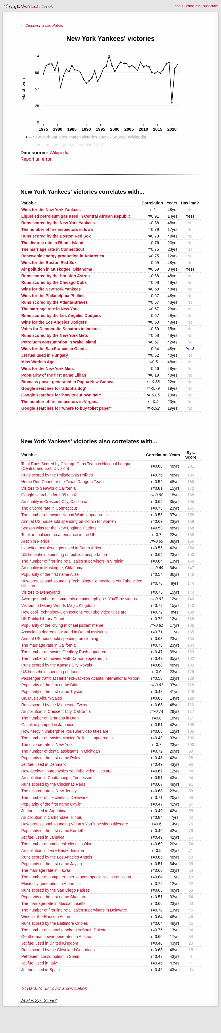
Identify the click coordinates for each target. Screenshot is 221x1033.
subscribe (210, 6)
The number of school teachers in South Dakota (64, 930)
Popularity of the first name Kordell (52, 830)
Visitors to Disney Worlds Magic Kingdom (58, 605)
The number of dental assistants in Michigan (60, 751)
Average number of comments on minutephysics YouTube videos (79, 599)
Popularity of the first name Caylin (51, 804)
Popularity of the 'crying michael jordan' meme (62, 625)
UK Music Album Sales (41, 698)
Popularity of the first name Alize (50, 574)
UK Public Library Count (42, 618)
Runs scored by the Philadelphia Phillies (57, 475)
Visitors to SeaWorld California (48, 488)
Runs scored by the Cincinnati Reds (53, 784)
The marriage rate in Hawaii (46, 870)
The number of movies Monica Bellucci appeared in (67, 738)
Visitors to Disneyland (40, 592)
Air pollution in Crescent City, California (56, 711)
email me (193, 6)
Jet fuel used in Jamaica (42, 837)
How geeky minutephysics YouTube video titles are (66, 771)
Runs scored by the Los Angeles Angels (56, 857)
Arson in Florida (35, 541)
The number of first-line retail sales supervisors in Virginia (72, 561)
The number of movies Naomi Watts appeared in (64, 514)
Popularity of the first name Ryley (50, 757)
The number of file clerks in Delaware (54, 797)
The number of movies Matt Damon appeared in (64, 658)
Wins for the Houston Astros (46, 916)
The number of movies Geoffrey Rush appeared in (66, 652)
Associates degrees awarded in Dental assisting (64, 632)
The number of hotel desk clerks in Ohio (56, 844)
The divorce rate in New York (47, 744)
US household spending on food (49, 671)
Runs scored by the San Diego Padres (55, 890)
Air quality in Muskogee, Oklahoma (52, 567)
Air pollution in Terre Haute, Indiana (52, 850)
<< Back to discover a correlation (53, 988)
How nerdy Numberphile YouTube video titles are (64, 731)
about (179, 6)
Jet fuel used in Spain (40, 969)
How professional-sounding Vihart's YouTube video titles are (74, 824)
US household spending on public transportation (64, 554)
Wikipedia (59, 152)
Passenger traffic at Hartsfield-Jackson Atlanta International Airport (80, 678)
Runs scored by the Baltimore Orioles (54, 923)
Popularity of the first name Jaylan (51, 863)
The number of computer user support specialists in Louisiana (76, 877)
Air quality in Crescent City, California (54, 501)
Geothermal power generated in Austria (56, 936)
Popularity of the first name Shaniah (53, 897)
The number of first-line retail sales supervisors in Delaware (74, 910)
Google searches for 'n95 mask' (49, 495)
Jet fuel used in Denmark (43, 764)
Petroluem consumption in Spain (50, 956)
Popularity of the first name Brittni (50, 685)
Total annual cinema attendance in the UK (58, 534)
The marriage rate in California (48, 645)
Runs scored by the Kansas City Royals (56, 665)
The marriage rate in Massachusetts (53, 903)
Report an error (36, 159)
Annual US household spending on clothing (59, 638)
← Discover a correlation (41, 25)
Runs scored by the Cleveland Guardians (58, 949)
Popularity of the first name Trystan (52, 691)
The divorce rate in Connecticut (49, 508)
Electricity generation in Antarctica (51, 883)
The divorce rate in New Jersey (49, 791)
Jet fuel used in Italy (39, 963)
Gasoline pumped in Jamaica (47, 724)
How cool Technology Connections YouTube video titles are (74, 612)
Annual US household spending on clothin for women (68, 521)
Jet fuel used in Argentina (43, 810)
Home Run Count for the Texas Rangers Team (62, 481)
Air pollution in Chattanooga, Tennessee (56, 777)
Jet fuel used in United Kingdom (49, 943)
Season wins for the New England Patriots (58, 528)
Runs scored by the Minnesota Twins (54, 704)
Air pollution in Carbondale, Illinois (51, 817)
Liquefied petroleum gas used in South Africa (61, 548)
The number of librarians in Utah (50, 718)
